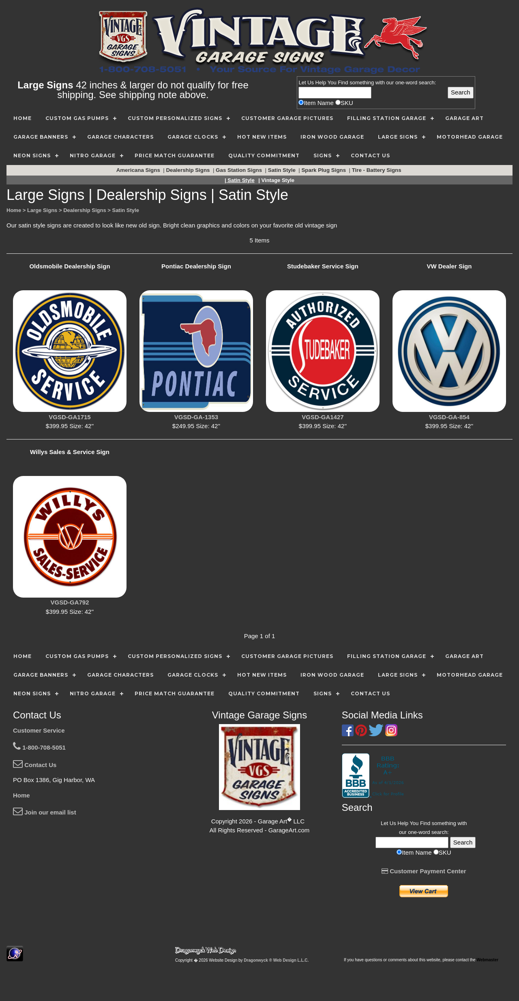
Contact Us (34, 764)
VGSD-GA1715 (69, 417)
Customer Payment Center (424, 871)
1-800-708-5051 (39, 747)
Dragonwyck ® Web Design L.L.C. (276, 960)
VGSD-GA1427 (322, 417)
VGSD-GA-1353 (196, 417)
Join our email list (44, 812)
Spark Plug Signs (324, 170)
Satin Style (282, 170)
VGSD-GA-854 (449, 417)
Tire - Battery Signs (377, 170)
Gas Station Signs (240, 170)
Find (343, 82)
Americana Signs (139, 170)
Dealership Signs (188, 170)
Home (21, 795)
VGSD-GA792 (69, 602)
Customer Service (39, 730)
